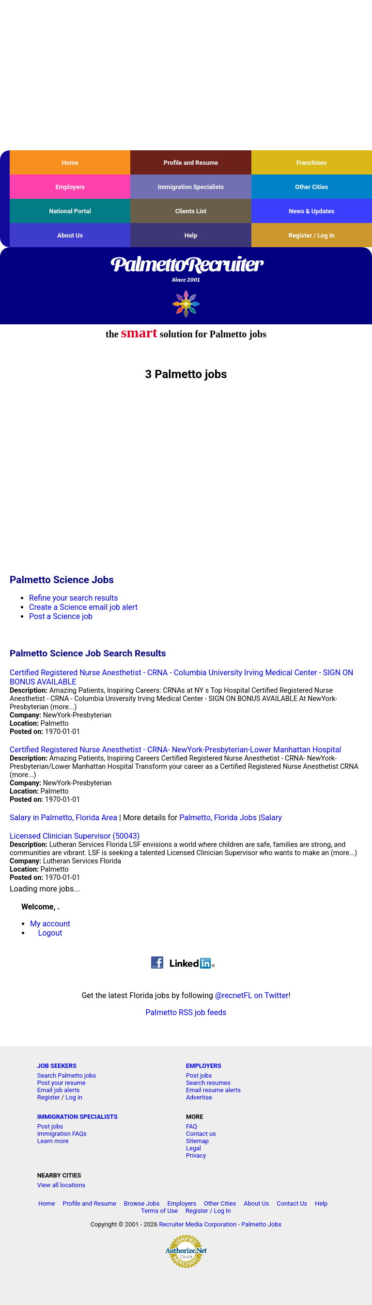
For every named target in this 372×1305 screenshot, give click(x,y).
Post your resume (61, 1082)
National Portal (70, 211)
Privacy (196, 1155)
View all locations (61, 1185)
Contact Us (292, 1203)
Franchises (311, 162)
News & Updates (311, 211)
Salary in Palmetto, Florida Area (63, 817)
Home (70, 162)
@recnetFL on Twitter (252, 995)
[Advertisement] (186, 75)
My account (50, 923)
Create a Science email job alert (83, 607)
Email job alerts (58, 1090)
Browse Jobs (142, 1203)
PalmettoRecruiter (186, 270)
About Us (70, 235)
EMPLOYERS (203, 1065)
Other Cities (311, 187)
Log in (73, 1097)
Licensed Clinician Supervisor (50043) (75, 836)
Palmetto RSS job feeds (186, 1012)
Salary (271, 817)
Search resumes (208, 1082)
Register (48, 1097)
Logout (50, 933)
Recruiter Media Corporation (197, 1224)
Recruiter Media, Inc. (186, 303)
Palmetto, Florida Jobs (218, 817)
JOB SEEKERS (57, 1065)
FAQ (191, 1126)
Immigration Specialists (191, 187)
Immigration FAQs (62, 1133)
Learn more (53, 1141)
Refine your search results (73, 598)
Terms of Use (159, 1210)
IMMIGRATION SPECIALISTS (77, 1116)
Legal (193, 1148)
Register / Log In (312, 235)
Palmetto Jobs (261, 1224)
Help (191, 235)
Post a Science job (61, 616)
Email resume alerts (213, 1090)
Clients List (191, 211)
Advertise (199, 1097)
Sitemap (197, 1141)
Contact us (201, 1133)
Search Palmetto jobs (66, 1075)
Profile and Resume (191, 162)
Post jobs (199, 1075)
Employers (70, 187)
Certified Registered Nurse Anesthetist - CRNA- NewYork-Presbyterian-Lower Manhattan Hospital (175, 749)
